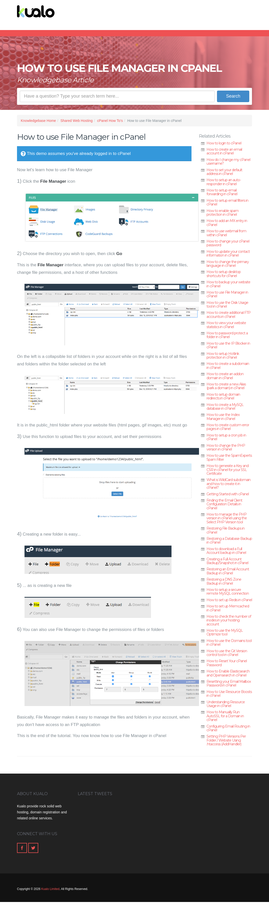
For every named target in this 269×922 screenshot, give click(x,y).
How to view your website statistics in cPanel (226, 325)
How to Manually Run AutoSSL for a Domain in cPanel (225, 716)
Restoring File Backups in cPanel (225, 530)
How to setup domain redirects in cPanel (223, 396)
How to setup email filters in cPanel (227, 202)
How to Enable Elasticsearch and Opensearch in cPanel (228, 673)
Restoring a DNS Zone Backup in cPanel (223, 581)
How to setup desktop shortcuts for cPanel (223, 274)
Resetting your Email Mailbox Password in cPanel (228, 683)
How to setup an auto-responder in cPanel (223, 182)
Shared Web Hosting (76, 121)
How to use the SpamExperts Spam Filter (229, 457)
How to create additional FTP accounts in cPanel (228, 314)
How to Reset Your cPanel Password (226, 663)
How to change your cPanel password (227, 243)
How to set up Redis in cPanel (229, 600)
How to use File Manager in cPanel (227, 294)
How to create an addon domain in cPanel (225, 376)
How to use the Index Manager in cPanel (223, 416)
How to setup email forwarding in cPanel (221, 192)
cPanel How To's (110, 121)
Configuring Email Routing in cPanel (228, 728)
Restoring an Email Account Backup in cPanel (227, 571)
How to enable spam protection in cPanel (222, 212)
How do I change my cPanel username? (228, 161)
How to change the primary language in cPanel (227, 264)
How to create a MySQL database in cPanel (225, 406)
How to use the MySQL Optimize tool (224, 632)
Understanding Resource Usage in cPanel (225, 704)
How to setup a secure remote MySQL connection (227, 591)
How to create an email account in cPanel (224, 151)
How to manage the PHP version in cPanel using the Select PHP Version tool (226, 518)
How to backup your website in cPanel (228, 284)
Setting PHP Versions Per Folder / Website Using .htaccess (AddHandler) (226, 740)
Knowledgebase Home (38, 121)
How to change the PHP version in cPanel (225, 447)
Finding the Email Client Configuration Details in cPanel (224, 504)
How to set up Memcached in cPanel (227, 608)
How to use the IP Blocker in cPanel (228, 345)
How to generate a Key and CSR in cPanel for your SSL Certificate (227, 470)
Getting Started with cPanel (227, 494)
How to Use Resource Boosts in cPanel (229, 693)
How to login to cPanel (223, 143)
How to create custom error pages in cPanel (227, 427)
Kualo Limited (50, 889)
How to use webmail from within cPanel (226, 233)
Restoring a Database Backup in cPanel (229, 540)
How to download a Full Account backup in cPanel (226, 551)
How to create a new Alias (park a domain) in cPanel (226, 386)
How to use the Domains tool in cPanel (229, 642)
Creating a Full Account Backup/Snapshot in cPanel (227, 561)
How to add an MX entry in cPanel (226, 222)
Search (233, 96)
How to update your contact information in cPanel (228, 253)
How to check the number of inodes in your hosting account (228, 620)
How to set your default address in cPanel (224, 172)
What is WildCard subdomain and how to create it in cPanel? (228, 484)
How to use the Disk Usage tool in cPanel (227, 304)
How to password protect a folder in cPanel (227, 335)
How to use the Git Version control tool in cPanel (226, 653)
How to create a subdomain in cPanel (227, 365)
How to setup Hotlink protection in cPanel (222, 355)
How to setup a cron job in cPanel (226, 437)
